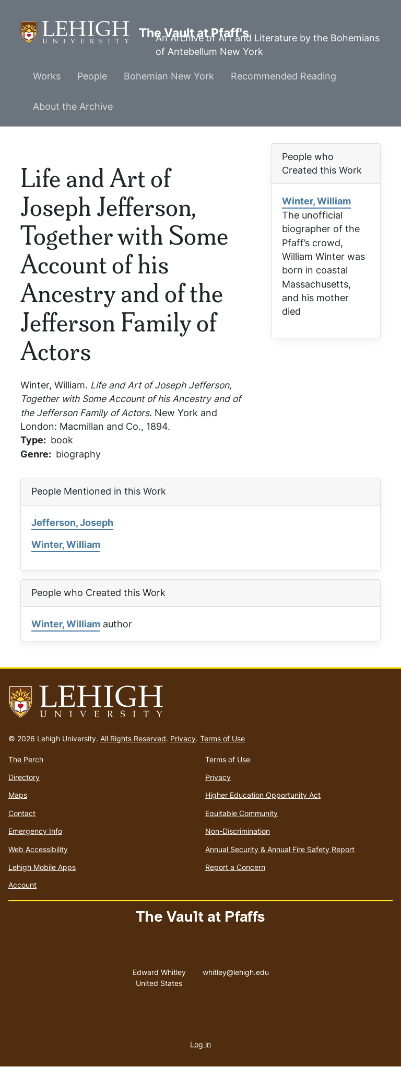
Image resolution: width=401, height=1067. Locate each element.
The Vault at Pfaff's (79, 32)
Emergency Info (35, 831)
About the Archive (73, 106)
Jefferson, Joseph (72, 522)
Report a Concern (235, 867)
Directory (24, 777)
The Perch (25, 759)
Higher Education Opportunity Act (263, 795)
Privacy (183, 738)
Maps (17, 795)
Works (47, 76)
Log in (200, 1044)
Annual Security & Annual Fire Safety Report (280, 849)
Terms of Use (222, 738)
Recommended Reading (283, 76)
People (92, 76)
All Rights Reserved (133, 738)
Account (22, 885)
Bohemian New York (169, 76)
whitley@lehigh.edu (236, 969)
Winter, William (316, 201)
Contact (22, 813)
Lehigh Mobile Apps (42, 867)
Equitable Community (241, 813)
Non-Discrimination (237, 831)
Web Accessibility (38, 849)
